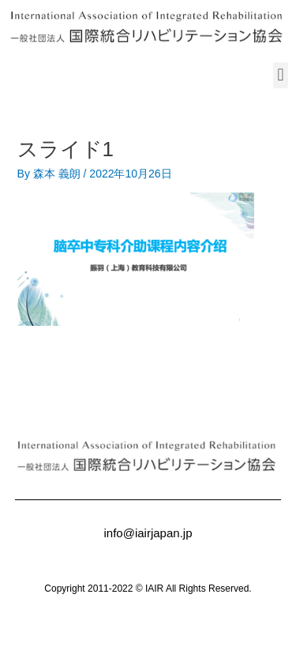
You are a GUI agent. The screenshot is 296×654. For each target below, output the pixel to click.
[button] (280, 75)
